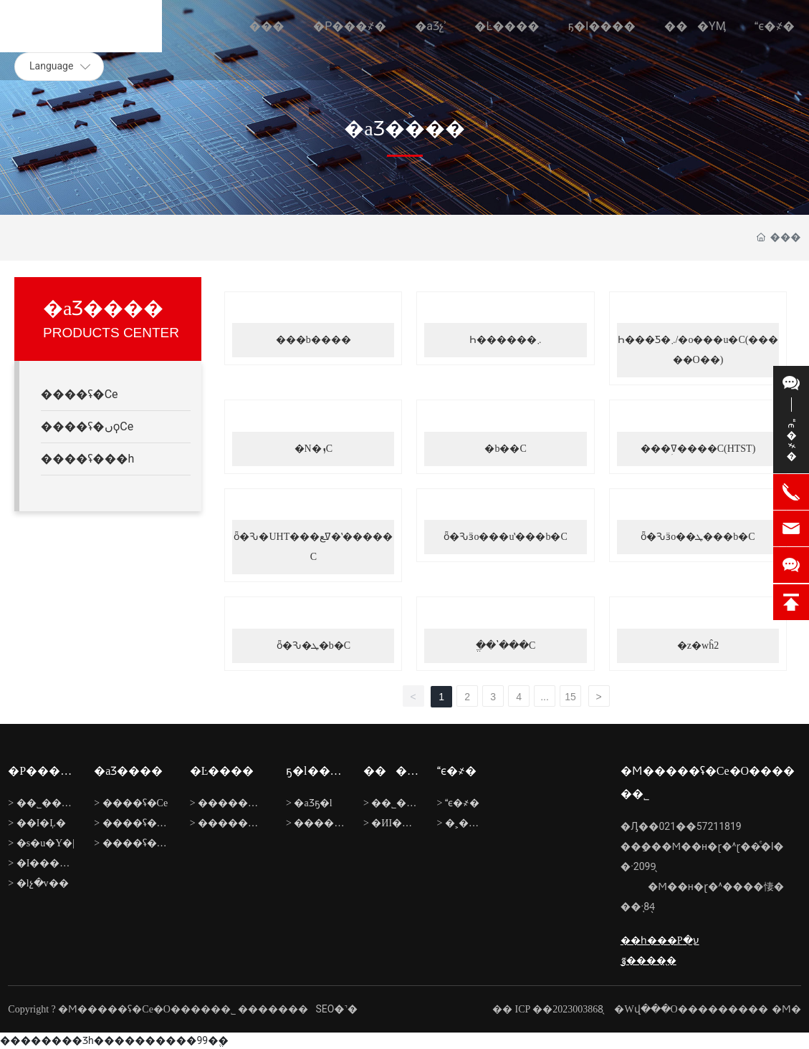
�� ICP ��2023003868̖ (547, 1009)
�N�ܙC (313, 448)
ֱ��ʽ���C (505, 645)
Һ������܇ (505, 339)
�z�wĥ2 (698, 645)
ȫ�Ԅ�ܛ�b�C (313, 645)
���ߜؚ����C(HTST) (698, 448)
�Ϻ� (786, 1009)
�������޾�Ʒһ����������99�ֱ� (114, 1040)
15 (570, 696)
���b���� (313, 339)
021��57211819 (700, 826)
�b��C (505, 448)
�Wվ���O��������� (690, 1009)
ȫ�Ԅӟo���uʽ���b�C (505, 536)
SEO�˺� (336, 1009)
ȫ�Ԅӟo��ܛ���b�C (698, 536)
